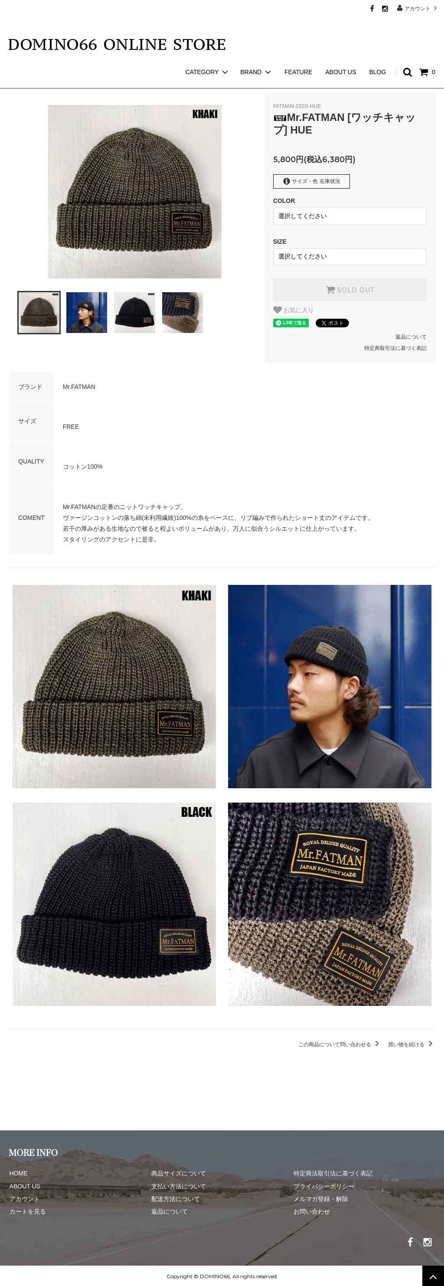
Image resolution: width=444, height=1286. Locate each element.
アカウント (417, 8)
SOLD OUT (350, 288)
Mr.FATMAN (51, 82)
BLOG (377, 56)
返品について (411, 336)
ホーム (16, 82)
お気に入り (293, 308)
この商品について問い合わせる (340, 1043)
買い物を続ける (411, 1043)
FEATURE (298, 56)
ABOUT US (340, 56)
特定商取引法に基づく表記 (395, 347)
